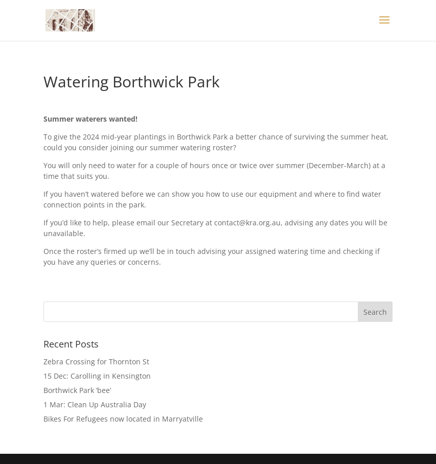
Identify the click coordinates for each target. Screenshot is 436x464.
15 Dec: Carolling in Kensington (97, 376)
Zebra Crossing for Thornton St (96, 361)
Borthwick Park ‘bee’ (77, 390)
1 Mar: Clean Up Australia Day (94, 404)
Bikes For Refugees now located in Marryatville (123, 419)
